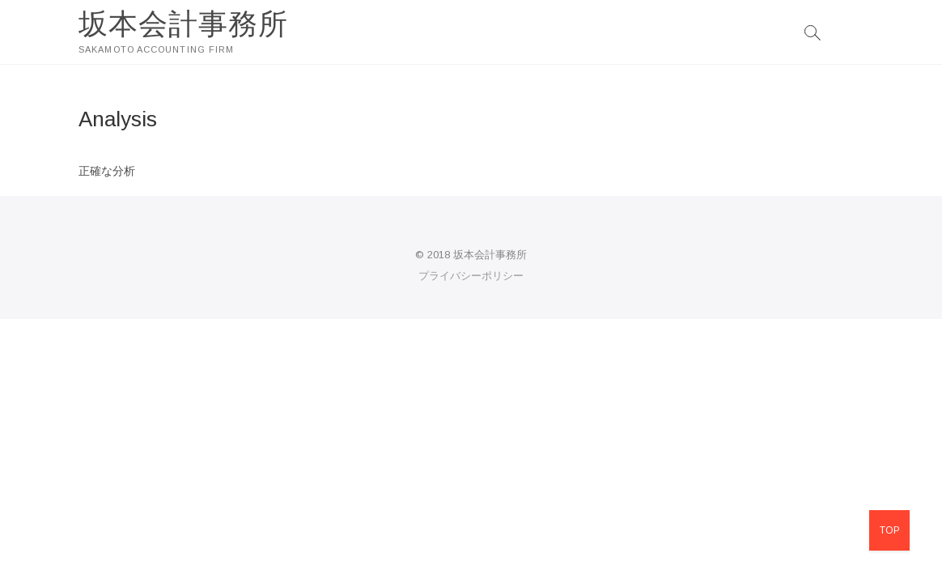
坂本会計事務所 (183, 23)
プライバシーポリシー (471, 276)
